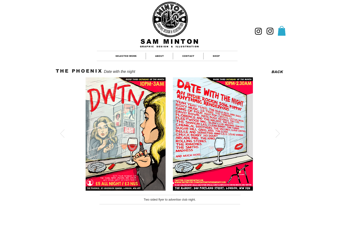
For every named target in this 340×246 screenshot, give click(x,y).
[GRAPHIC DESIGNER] (258, 31)
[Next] (278, 133)
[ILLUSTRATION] (270, 31)
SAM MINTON (170, 41)
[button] (282, 31)
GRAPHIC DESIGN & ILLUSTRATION (170, 46)
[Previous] (62, 133)
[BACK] (276, 71)
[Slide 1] (167, 183)
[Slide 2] (173, 183)
